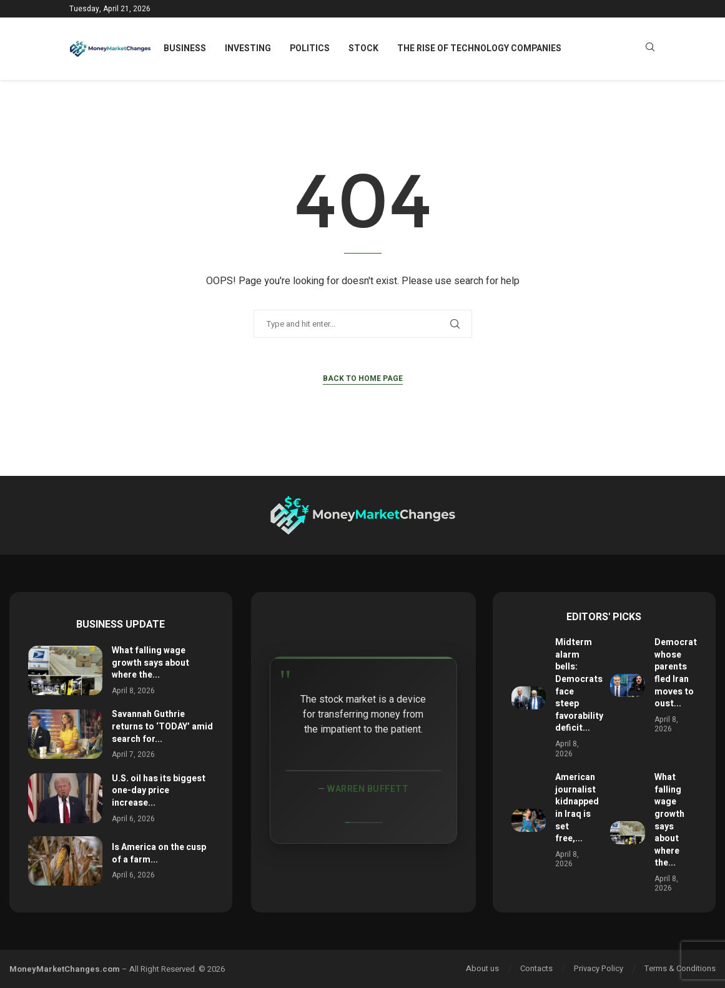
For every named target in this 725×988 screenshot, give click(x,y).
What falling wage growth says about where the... (150, 662)
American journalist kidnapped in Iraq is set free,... (577, 808)
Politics (310, 48)
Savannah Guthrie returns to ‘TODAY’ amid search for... (162, 726)
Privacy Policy (598, 968)
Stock (363, 48)
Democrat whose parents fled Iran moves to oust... (675, 673)
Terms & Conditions (680, 968)
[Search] (650, 49)
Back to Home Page (363, 378)
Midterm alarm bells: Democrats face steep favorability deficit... (579, 685)
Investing (248, 48)
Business (185, 48)
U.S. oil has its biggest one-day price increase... (158, 790)
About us (482, 968)
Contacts (536, 968)
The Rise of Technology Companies (479, 48)
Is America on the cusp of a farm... (159, 853)
